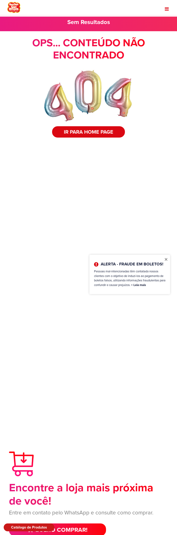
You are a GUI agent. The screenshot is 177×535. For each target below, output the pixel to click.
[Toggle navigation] (167, 9)
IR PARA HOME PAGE (88, 132)
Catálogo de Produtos (29, 527)
